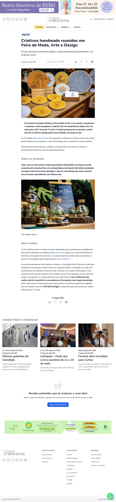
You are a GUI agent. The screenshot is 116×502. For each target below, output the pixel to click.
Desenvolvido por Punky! (106, 499)
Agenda (77, 27)
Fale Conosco (47, 458)
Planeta (69, 469)
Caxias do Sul (96, 455)
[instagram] (8, 460)
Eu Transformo (72, 473)
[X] (12, 460)
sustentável (60, 252)
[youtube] (25, 460)
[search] (91, 19)
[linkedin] (17, 460)
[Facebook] (4, 460)
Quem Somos (47, 455)
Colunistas (70, 476)
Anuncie (110, 19)
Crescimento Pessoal (74, 462)
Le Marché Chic (42, 138)
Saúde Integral (72, 458)
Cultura (39, 27)
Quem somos (99, 19)
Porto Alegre (95, 458)
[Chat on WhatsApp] (110, 496)
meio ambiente (63, 259)
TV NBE (69, 480)
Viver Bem (70, 465)
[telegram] (21, 460)
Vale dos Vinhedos (98, 465)
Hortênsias (95, 462)
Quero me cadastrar (58, 404)
